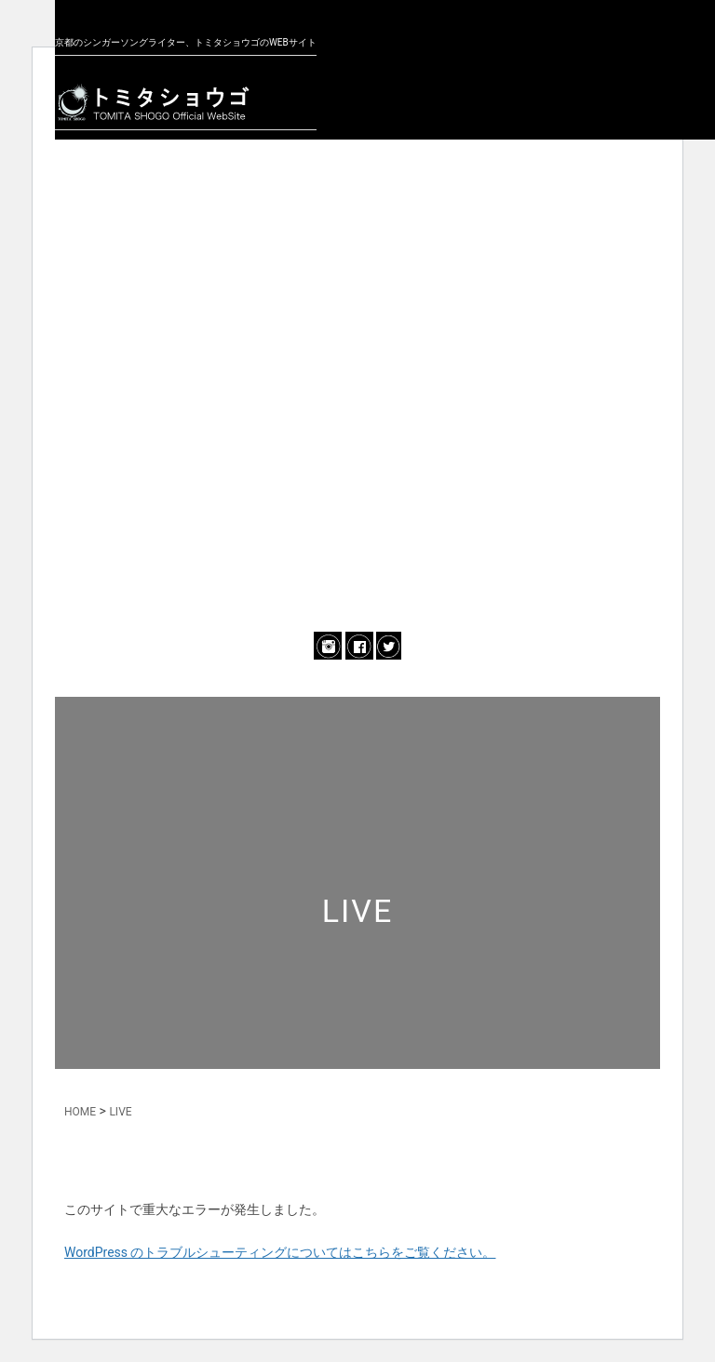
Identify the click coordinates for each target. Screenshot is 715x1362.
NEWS (358, 203)
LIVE (357, 326)
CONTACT (357, 572)
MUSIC (357, 388)
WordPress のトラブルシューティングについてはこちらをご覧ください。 (280, 1252)
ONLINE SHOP (357, 510)
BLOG (357, 449)
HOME (80, 1111)
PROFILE (357, 265)
